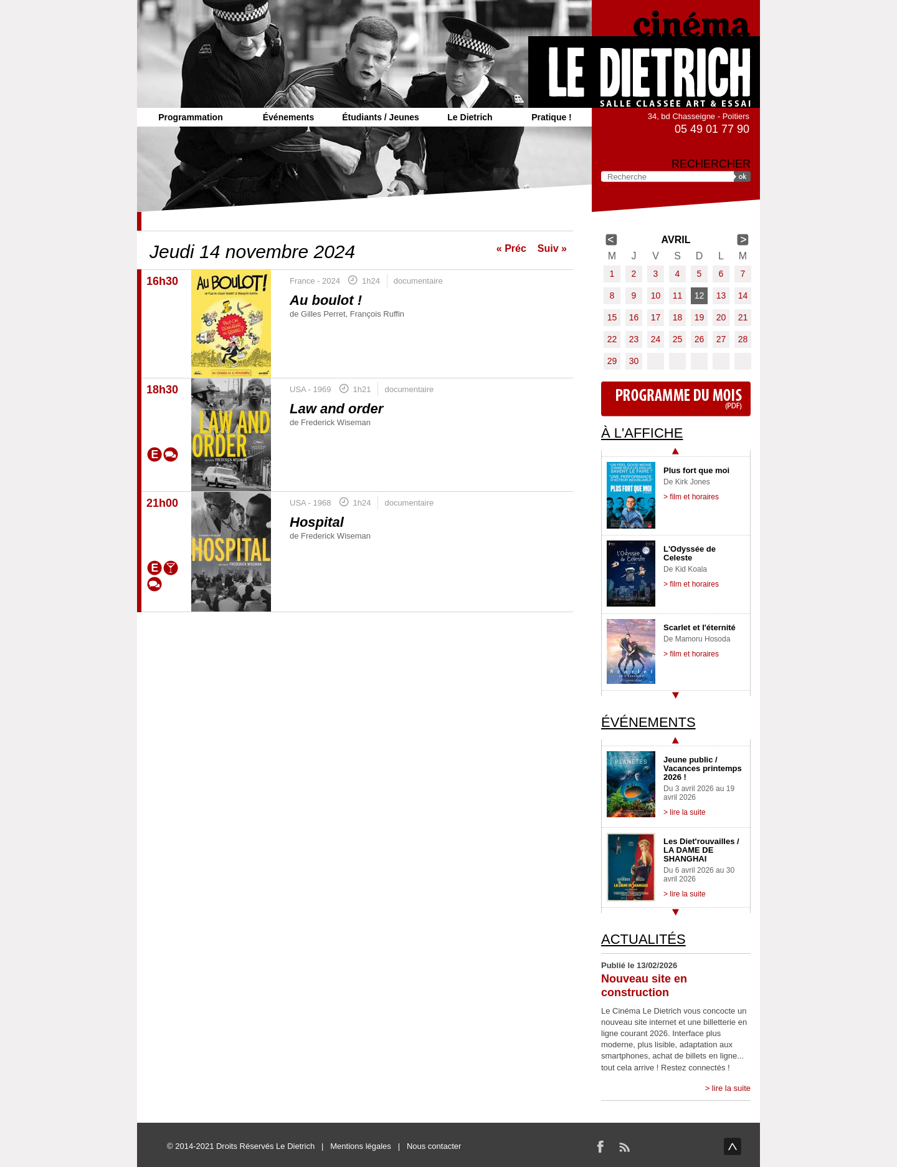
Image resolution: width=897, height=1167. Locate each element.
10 (656, 295)
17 (656, 317)
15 (612, 317)
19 (700, 317)
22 (612, 339)
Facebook (600, 1146)
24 (656, 339)
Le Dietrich (469, 117)
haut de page (732, 1146)
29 (612, 361)
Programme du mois (676, 399)
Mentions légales (360, 1146)
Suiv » (552, 248)
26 (700, 339)
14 (743, 295)
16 (634, 317)
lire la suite (731, 1088)
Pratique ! (551, 117)
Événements (288, 117)
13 (721, 295)
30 (634, 361)
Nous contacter (434, 1146)
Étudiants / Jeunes (380, 117)
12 (700, 295)
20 (721, 317)
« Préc (511, 248)
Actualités (643, 939)
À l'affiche (642, 433)
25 (678, 339)
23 (634, 339)
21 (743, 317)
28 (743, 339)
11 (678, 295)
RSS (624, 1146)
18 (678, 317)
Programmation (190, 117)
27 (721, 339)
